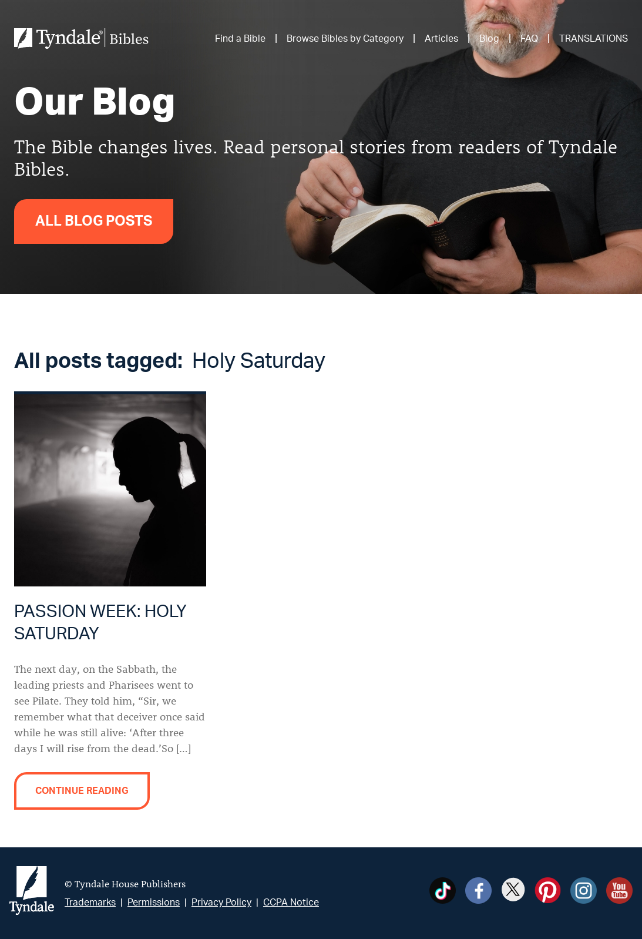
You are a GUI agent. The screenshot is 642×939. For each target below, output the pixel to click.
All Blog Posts (93, 221)
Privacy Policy (221, 902)
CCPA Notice (291, 902)
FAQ (529, 38)
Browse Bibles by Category (345, 38)
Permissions (153, 902)
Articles (441, 38)
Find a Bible (240, 38)
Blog (489, 38)
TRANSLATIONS (593, 38)
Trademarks (90, 902)
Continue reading (82, 791)
